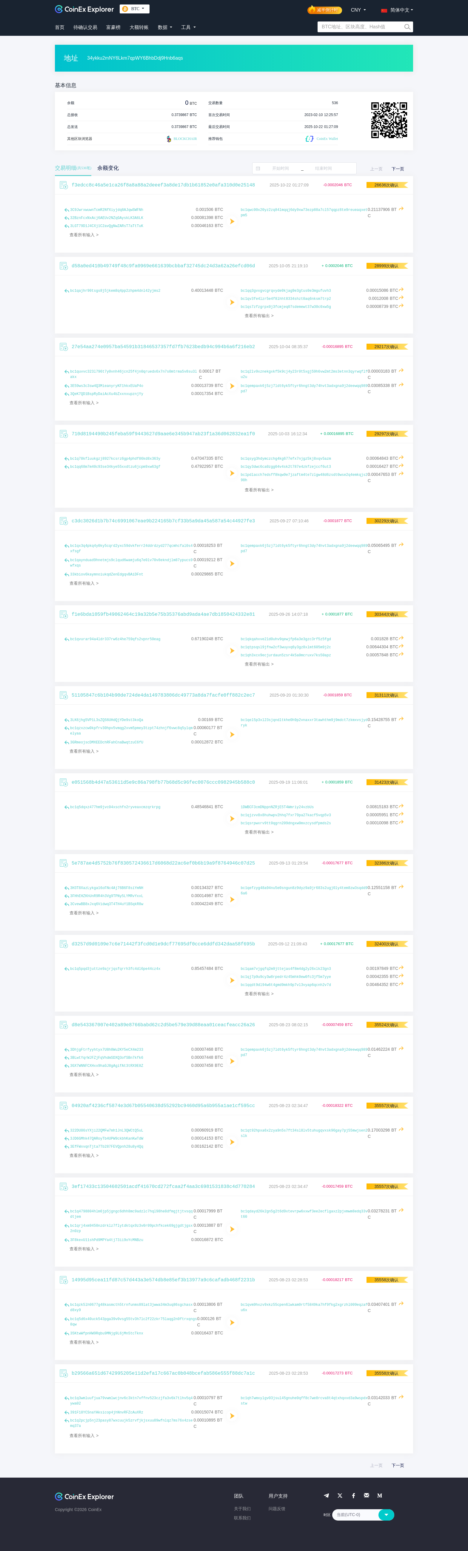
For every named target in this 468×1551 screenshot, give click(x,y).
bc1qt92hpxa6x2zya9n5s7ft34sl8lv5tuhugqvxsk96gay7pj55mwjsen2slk (304, 1133)
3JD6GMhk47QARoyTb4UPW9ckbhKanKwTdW (106, 1139)
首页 (59, 27)
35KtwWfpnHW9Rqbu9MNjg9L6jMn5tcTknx (106, 1333)
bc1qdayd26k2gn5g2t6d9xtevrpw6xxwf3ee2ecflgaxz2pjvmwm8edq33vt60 (304, 1214)
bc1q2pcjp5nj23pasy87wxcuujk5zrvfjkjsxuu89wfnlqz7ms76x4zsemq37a (131, 1423)
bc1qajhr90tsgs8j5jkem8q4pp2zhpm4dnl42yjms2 (115, 291)
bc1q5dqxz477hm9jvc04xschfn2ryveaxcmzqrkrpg (115, 807)
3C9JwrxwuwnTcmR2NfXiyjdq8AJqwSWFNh (106, 210)
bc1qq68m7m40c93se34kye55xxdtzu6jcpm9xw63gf (115, 467)
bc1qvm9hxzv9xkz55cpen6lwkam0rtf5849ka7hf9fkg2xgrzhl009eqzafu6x (304, 1307)
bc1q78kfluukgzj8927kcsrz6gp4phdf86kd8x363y (115, 459)
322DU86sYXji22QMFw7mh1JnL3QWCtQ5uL (106, 1131)
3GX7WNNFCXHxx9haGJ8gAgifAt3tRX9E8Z (106, 1066)
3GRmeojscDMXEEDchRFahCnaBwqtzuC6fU (106, 742)
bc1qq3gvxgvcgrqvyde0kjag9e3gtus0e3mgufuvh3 (286, 291)
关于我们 (242, 1508)
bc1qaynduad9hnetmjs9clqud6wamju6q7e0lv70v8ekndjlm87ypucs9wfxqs (131, 563)
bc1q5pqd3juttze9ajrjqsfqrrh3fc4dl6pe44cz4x (115, 969)
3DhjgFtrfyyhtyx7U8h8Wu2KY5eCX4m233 (106, 1050)
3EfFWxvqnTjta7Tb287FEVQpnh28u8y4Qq (106, 1147)
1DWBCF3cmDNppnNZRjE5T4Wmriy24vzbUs (277, 807)
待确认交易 (85, 27)
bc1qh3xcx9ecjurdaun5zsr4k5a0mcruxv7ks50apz (286, 655)
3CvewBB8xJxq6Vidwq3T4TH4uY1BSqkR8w (106, 904)
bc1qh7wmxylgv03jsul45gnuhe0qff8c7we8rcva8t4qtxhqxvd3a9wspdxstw (304, 1401)
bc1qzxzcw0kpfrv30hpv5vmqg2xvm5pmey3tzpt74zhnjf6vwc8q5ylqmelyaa (131, 731)
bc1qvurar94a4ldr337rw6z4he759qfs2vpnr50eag (115, 639)
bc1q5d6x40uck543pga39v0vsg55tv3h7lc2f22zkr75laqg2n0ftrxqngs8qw (133, 1322)
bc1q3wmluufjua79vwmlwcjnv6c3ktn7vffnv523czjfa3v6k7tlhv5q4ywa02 (131, 1401)
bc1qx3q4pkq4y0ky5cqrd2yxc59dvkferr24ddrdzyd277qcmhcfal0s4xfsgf (131, 548)
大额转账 (139, 27)
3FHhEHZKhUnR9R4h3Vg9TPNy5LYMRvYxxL (106, 896)
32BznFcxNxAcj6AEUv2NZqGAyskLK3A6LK (106, 218)
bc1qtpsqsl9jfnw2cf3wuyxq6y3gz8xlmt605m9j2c (286, 647)
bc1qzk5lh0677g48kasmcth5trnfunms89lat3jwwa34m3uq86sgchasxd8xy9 (131, 1307)
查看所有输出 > (259, 315)
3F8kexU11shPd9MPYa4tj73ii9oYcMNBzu (106, 1240)
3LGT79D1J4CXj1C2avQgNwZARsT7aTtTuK (106, 226)
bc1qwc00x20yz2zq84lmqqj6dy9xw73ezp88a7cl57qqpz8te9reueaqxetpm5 (304, 212)
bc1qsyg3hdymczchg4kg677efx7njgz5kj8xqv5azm (286, 459)
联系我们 (242, 1517)
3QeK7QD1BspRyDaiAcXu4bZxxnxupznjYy (106, 394)
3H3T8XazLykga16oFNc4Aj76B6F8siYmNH (106, 888)
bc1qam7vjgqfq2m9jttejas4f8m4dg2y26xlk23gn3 (286, 969)
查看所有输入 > (84, 234)
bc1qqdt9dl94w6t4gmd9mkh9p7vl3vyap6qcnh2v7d (286, 985)
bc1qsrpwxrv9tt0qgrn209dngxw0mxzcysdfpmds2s (286, 823)
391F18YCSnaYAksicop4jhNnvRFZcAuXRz (106, 1412)
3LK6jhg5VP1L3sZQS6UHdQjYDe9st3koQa (106, 720)
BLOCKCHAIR (181, 139)
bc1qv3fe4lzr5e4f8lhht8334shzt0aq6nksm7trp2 (286, 299)
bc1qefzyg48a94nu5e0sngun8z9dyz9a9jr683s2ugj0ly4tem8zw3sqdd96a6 (304, 891)
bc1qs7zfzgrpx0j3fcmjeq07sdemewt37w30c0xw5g (286, 307)
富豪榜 (113, 27)
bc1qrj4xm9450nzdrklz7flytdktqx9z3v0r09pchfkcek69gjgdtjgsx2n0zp (131, 1228)
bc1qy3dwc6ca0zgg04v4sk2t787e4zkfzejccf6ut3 (286, 467)
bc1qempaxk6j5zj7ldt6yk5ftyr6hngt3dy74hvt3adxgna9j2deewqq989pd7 (304, 388)
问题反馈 (277, 1508)
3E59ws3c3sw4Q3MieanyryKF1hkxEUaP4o (106, 386)
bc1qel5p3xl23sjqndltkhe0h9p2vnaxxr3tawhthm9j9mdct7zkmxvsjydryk (304, 723)
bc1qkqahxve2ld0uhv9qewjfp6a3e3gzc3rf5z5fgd (286, 639)
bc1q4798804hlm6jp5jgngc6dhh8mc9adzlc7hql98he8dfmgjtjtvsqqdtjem (131, 1214)
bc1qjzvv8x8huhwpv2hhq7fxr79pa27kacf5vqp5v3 (286, 815)
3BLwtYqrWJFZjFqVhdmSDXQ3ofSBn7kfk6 (106, 1058)
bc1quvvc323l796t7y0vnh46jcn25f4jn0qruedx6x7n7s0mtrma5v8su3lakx (133, 374)
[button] (394, 9)
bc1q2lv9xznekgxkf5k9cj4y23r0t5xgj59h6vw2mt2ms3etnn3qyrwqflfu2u (304, 374)
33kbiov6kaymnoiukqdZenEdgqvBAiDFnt (106, 574)
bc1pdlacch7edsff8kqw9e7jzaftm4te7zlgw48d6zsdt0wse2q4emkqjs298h (304, 477)
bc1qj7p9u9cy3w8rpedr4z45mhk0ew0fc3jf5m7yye (286, 977)
